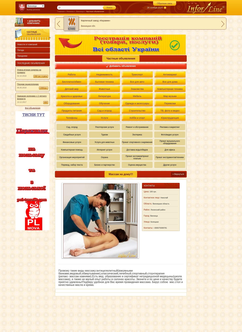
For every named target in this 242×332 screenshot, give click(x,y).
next (222, 24)
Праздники (22, 56)
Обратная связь (164, 3)
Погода (20, 50)
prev (58, 24)
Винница (80, 11)
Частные (39, 33)
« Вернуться (178, 174)
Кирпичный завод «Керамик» (95, 20)
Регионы (70, 11)
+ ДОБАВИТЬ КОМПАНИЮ (33, 22)
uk (192, 3)
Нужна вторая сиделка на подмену (29, 71)
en (196, 3)
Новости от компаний (27, 44)
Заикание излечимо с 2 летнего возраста (32, 97)
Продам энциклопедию (28, 84)
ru (189, 3)
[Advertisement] (31, 281)
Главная (60, 11)
